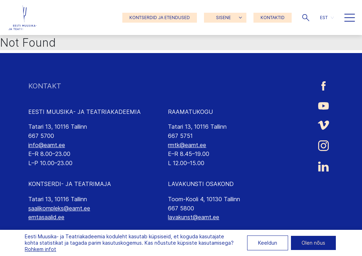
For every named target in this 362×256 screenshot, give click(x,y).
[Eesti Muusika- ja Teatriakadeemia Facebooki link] (323, 86)
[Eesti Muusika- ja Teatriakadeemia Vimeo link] (323, 125)
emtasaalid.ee (46, 217)
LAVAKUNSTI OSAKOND (201, 183)
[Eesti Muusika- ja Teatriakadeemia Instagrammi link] (323, 145)
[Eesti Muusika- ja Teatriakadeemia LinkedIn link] (323, 166)
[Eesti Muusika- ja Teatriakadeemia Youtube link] (323, 105)
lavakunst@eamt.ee (193, 217)
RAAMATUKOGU (190, 111)
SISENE (223, 17)
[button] (305, 17)
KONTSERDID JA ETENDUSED (159, 17)
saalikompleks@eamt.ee (59, 208)
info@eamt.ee (46, 145)
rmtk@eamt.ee (187, 145)
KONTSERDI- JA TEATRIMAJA (69, 183)
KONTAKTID (273, 17)
